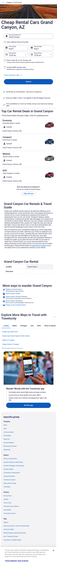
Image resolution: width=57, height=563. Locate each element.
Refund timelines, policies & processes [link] (15, 533)
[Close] (53, 550)
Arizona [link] (9, 2)
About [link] (5, 425)
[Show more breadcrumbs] (3, 2)
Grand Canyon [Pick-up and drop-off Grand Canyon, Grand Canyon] (14, 37)
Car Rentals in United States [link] (12, 473)
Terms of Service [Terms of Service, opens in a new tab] (22, 561)
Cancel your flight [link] (9, 529)
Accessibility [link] (7, 510)
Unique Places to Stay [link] (10, 483)
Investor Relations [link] (9, 442)
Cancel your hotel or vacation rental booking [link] (16, 526)
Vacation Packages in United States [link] (14, 465)
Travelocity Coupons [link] (9, 480)
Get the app (28, 405)
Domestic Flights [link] (8, 469)
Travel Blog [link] (7, 487)
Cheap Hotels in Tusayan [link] (10, 344)
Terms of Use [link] (7, 503)
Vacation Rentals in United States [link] (13, 462)
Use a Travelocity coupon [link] (11, 536)
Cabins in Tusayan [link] (8, 340)
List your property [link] (9, 432)
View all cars (28, 193)
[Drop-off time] (41, 54)
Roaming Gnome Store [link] (10, 446)
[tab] (5, 325)
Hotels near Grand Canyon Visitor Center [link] (16, 336)
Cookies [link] (6, 499)
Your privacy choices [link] (10, 513)
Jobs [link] (5, 428)
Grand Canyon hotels (38, 245)
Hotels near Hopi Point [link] (10, 332)
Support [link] (6, 522)
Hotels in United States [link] (10, 458)
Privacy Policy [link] (8, 496)
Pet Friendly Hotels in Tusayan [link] (12, 348)
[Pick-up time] (16, 54)
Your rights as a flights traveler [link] (12, 540)
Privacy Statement (11, 561)
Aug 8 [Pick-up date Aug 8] (11, 49)
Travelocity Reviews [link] (9, 476)
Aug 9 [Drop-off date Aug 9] (36, 49)
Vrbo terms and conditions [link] (11, 506)
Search (28, 82)
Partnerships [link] (7, 435)
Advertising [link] (7, 449)
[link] (28, 290)
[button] (28, 75)
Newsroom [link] (7, 439)
